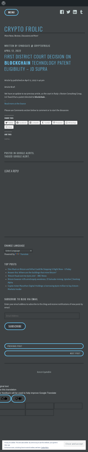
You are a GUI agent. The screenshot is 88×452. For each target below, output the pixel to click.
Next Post (77, 353)
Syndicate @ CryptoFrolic (34, 45)
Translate (21, 254)
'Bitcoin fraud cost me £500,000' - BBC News (27, 276)
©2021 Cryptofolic (44, 372)
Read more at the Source (15, 104)
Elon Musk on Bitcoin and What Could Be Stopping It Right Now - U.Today (39, 269)
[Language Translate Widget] (18, 251)
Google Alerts (25, 153)
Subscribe (15, 326)
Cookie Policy (45, 447)
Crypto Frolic (23, 28)
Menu (11, 12)
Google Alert (21, 156)
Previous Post (46, 346)
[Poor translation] (18, 399)
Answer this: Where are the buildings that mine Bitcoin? (32, 272)
